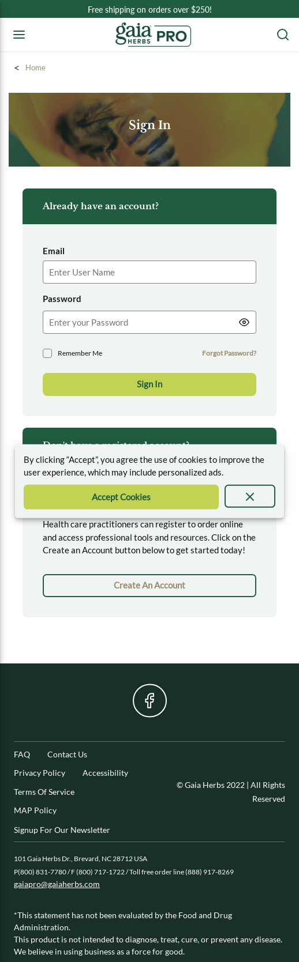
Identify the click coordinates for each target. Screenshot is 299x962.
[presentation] (250, 495)
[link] (149, 585)
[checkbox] (47, 353)
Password (62, 298)
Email (54, 251)
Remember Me (80, 353)
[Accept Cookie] (121, 496)
